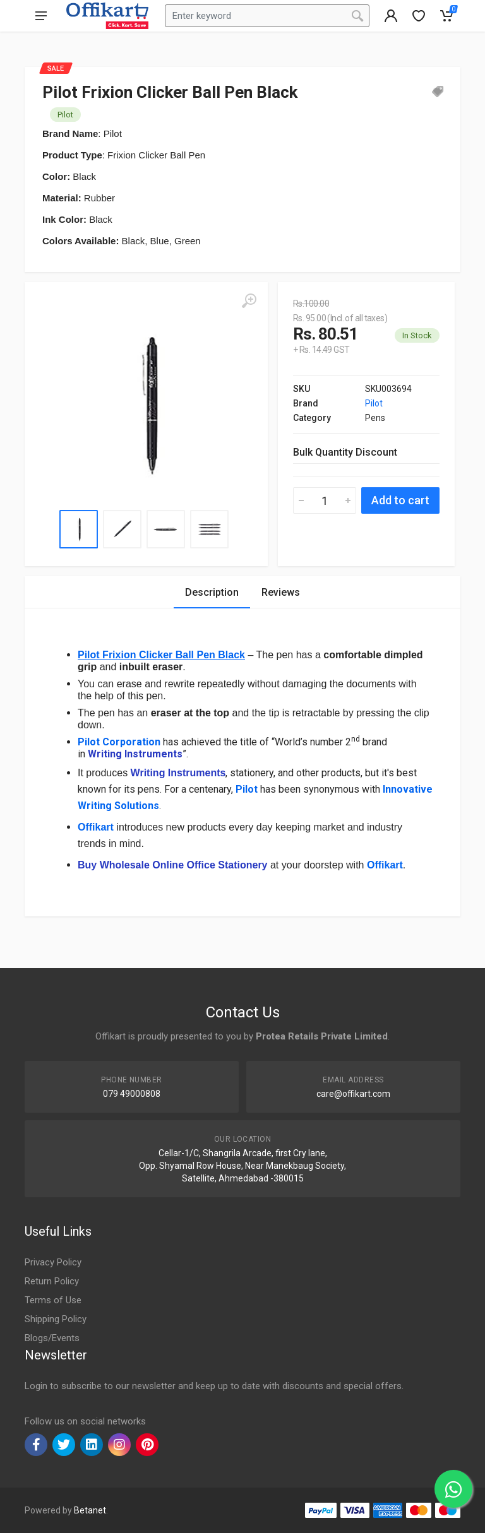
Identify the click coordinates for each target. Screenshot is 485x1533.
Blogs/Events (52, 1338)
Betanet (90, 1510)
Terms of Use (53, 1300)
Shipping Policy (56, 1319)
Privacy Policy (53, 1262)
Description (212, 592)
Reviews (280, 592)
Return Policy (52, 1281)
